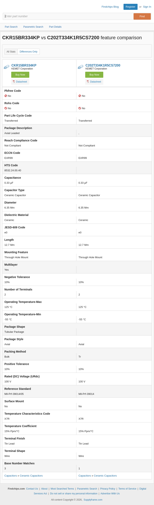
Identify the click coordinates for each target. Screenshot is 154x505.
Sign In (147, 6)
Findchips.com (6, 6)
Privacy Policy (107, 488)
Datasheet (20, 81)
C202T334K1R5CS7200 (102, 65)
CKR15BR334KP (23, 65)
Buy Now (20, 74)
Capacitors (10, 475)
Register (130, 6)
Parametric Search (87, 488)
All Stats (11, 51)
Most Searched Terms (62, 488)
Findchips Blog (110, 6)
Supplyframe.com (93, 499)
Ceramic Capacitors (31, 475)
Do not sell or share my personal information (73, 493)
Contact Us (32, 488)
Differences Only (28, 51)
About (44, 488)
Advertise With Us (110, 493)
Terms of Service (127, 488)
